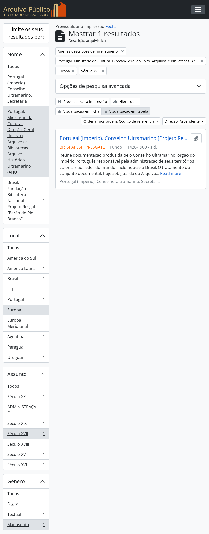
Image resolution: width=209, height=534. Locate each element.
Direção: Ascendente (183, 121)
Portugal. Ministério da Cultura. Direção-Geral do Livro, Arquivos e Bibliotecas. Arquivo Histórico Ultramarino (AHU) (26, 142)
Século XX (26, 397)
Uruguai (26, 358)
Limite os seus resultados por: (26, 33)
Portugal (26, 300)
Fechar (112, 26)
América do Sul (26, 259)
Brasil (26, 280)
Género (16, 481)
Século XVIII (26, 445)
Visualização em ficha (78, 111)
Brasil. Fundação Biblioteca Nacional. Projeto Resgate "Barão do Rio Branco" (26, 201)
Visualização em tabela (126, 111)
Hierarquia (125, 101)
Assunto (17, 373)
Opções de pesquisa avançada (95, 86)
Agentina (26, 338)
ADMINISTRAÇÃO (26, 410)
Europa (26, 311)
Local (13, 235)
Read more (170, 173)
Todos (13, 66)
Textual (26, 515)
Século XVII (26, 435)
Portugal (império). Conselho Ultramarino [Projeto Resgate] (124, 138)
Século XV (26, 455)
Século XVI (26, 466)
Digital (26, 505)
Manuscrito (26, 526)
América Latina (26, 269)
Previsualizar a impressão (82, 101)
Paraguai (26, 348)
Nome (14, 54)
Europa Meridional (26, 323)
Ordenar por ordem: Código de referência (119, 121)
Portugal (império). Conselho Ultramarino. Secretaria (26, 89)
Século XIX (26, 424)
